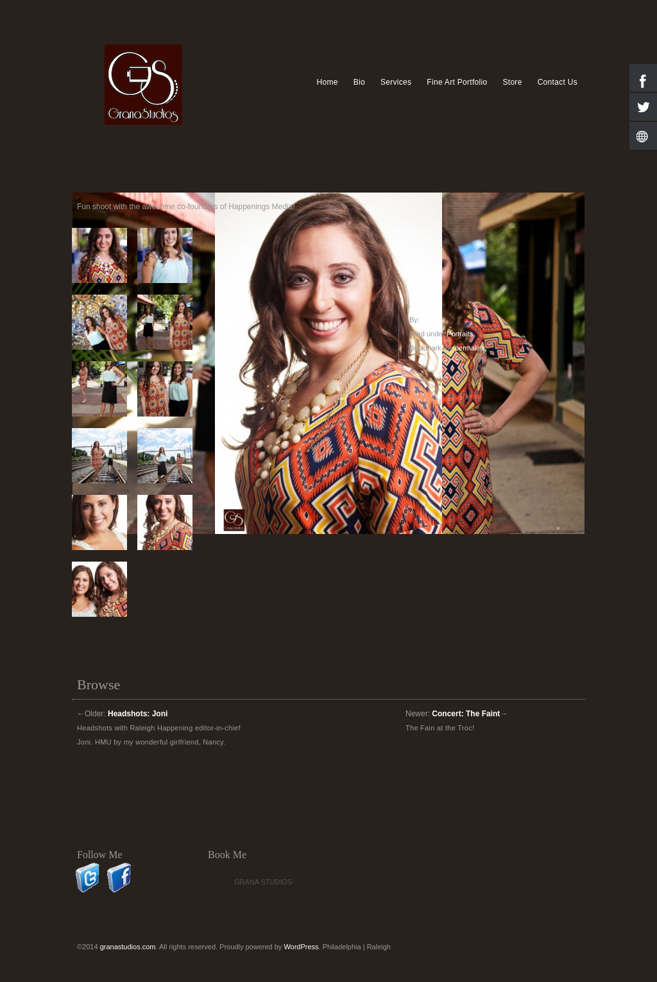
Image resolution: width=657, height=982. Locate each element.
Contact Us (557, 82)
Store (512, 82)
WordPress (301, 947)
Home (326, 82)
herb (429, 319)
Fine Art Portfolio (457, 82)
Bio (359, 82)
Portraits (460, 334)
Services (395, 82)
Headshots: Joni (137, 713)
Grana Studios (263, 882)
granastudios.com (128, 947)
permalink (470, 348)
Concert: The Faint (466, 713)
